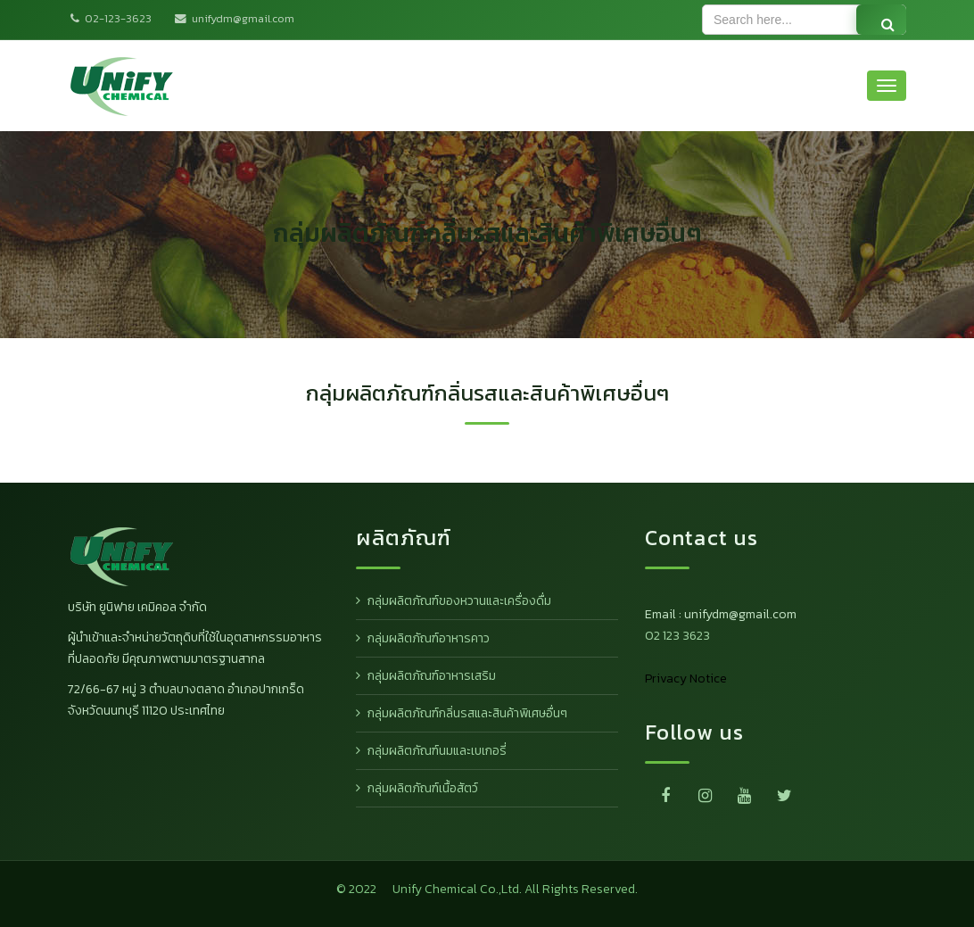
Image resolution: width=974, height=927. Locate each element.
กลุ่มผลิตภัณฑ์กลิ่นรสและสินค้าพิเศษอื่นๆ (467, 713)
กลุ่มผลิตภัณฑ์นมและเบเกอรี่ (437, 750)
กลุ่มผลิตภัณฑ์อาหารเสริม (431, 675)
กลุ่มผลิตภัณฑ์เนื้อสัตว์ (422, 788)
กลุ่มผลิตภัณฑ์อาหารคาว (428, 638)
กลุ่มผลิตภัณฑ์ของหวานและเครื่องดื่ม (459, 601)
